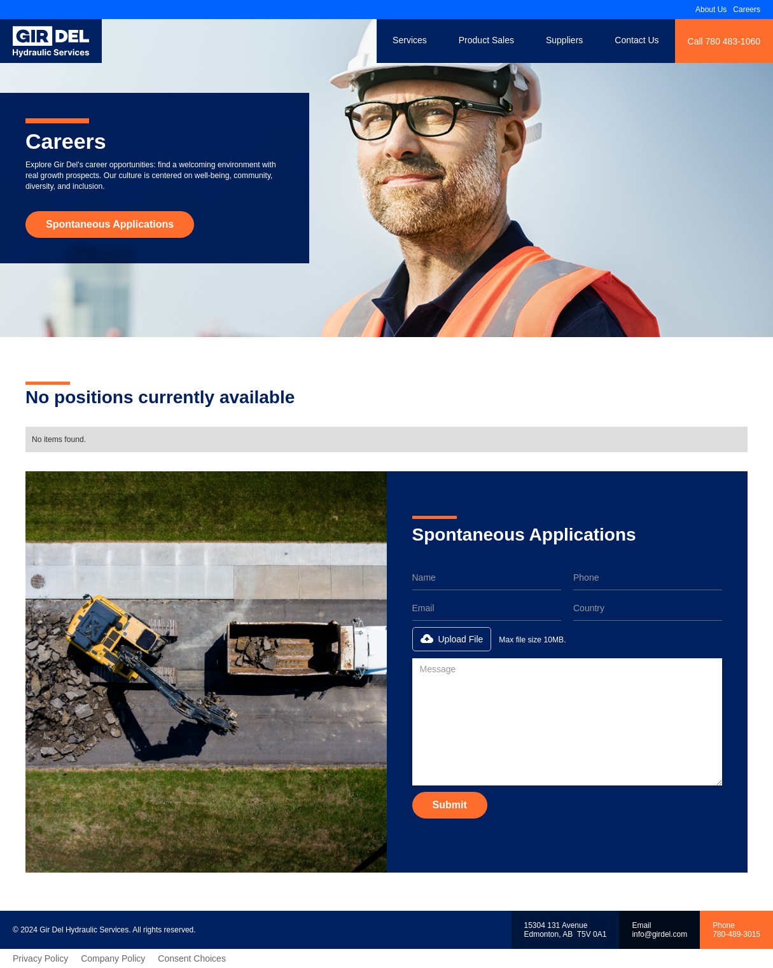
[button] (452, 639)
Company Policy (113, 958)
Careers (746, 9)
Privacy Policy (40, 958)
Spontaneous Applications (110, 224)
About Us (711, 9)
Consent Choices (192, 958)
